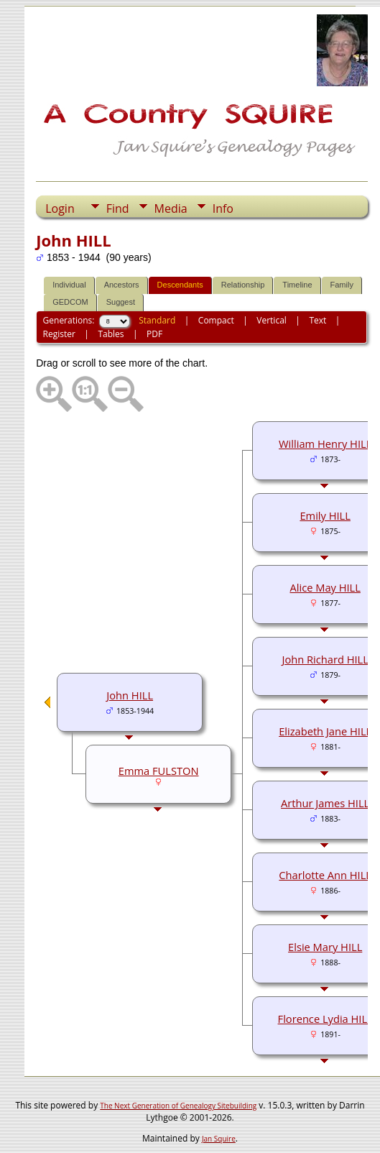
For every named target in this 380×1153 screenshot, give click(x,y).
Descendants (180, 284)
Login (60, 208)
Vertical (271, 320)
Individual (68, 284)
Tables (111, 334)
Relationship (243, 284)
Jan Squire (219, 1139)
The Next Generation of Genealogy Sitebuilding (178, 1106)
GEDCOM (70, 302)
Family (341, 284)
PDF (154, 334)
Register (59, 334)
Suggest (120, 302)
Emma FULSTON (159, 770)
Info (223, 208)
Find (117, 208)
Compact (216, 320)
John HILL (129, 695)
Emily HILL (325, 515)
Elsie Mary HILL (325, 947)
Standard (157, 320)
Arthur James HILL (325, 803)
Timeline (297, 284)
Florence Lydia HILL (325, 1018)
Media (170, 208)
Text (317, 320)
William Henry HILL (325, 443)
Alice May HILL (324, 587)
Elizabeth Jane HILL (325, 731)
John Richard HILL (325, 659)
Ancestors (121, 284)
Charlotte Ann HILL (325, 875)
